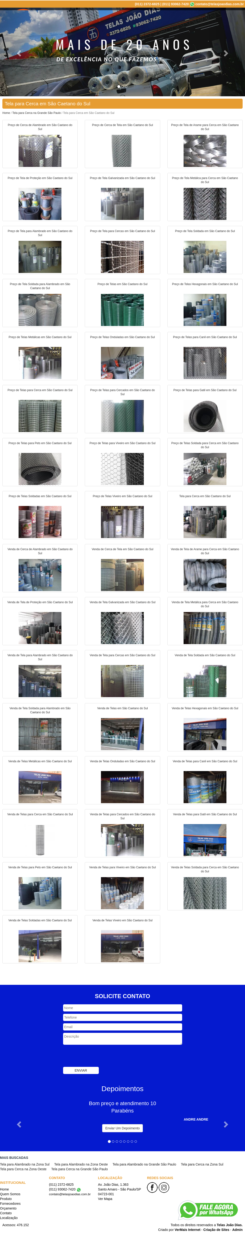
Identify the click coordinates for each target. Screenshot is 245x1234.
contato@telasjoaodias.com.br (219, 3)
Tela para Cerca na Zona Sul (202, 1164)
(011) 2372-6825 (147, 3)
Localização (232, 17)
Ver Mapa (105, 1198)
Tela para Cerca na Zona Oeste (23, 1169)
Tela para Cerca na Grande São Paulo (36, 112)
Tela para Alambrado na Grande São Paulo (144, 1164)
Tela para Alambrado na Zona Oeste (81, 1164)
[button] (18, 51)
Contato (211, 17)
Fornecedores (167, 17)
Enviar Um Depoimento (122, 1128)
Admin (237, 1229)
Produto (145, 17)
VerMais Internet (187, 1229)
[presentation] (99, 1056)
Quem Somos (123, 17)
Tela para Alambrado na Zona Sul (25, 1164)
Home (102, 17)
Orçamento (191, 17)
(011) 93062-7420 (175, 3)
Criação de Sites (216, 1229)
